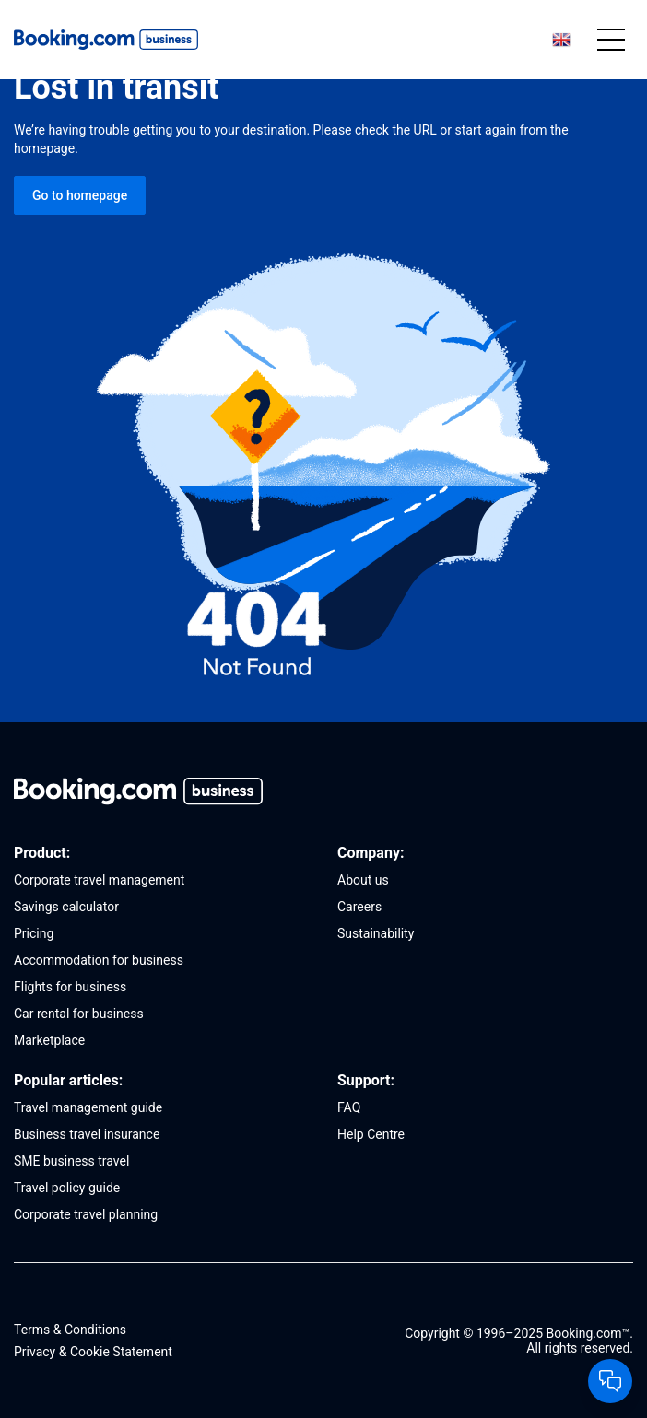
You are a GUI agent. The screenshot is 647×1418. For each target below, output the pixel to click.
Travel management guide (88, 1107)
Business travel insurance (86, 1134)
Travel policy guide (67, 1187)
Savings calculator (66, 906)
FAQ (348, 1107)
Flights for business (70, 986)
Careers (359, 906)
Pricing (33, 933)
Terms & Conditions (70, 1329)
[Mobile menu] (611, 40)
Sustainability (375, 933)
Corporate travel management (99, 880)
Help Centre (371, 1134)
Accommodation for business (98, 960)
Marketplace (49, 1040)
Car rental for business (79, 1013)
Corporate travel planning (86, 1214)
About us (363, 880)
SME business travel (71, 1161)
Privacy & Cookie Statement (93, 1351)
